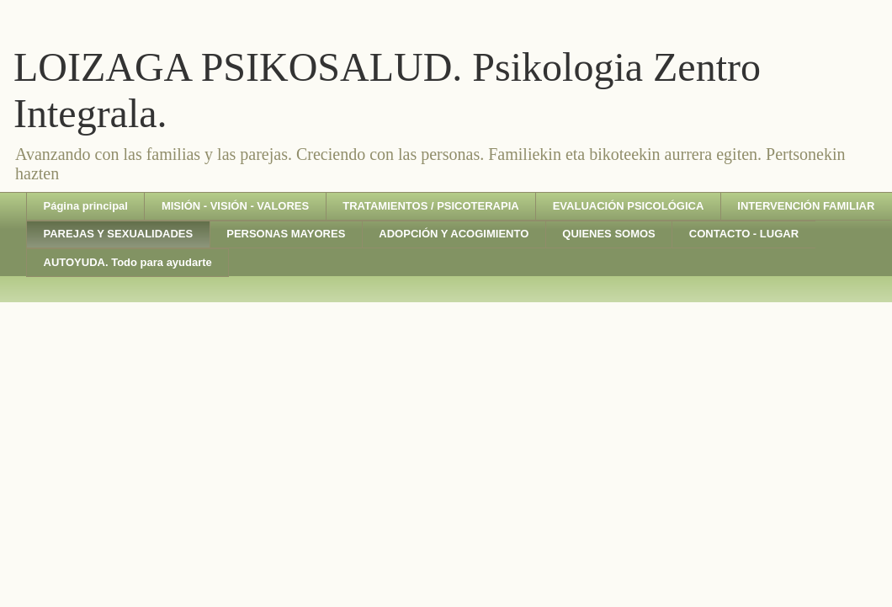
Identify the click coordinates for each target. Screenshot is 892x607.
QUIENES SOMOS (609, 233)
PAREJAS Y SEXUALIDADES (119, 233)
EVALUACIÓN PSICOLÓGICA (628, 206)
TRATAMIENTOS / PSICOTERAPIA (430, 206)
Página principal (86, 206)
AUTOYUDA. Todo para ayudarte (128, 262)
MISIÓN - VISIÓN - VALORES (235, 206)
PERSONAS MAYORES (285, 233)
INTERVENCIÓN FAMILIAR (805, 206)
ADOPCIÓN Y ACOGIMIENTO (453, 233)
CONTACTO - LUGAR (744, 233)
